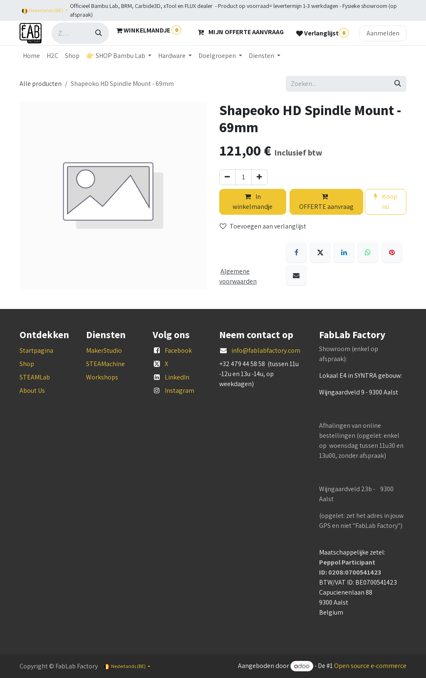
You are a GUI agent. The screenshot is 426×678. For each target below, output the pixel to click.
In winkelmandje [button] (252, 201)
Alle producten (41, 83)
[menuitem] (31, 56)
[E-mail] (296, 275)
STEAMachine (105, 363)
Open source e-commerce (370, 666)
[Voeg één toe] (259, 177)
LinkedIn (177, 377)
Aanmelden (383, 33)
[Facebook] (296, 252)
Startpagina (36, 350)
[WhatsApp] (368, 252)
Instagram (179, 390)
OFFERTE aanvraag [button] (326, 202)
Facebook (178, 350)
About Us (32, 390)
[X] (320, 252)
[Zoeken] (98, 33)
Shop (27, 363)
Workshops (102, 377)
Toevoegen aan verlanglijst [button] (263, 226)
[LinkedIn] (344, 252)
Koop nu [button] (385, 201)
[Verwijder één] (227, 177)
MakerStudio (104, 350)
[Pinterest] (392, 252)
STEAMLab (35, 377)
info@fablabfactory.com (265, 350)
